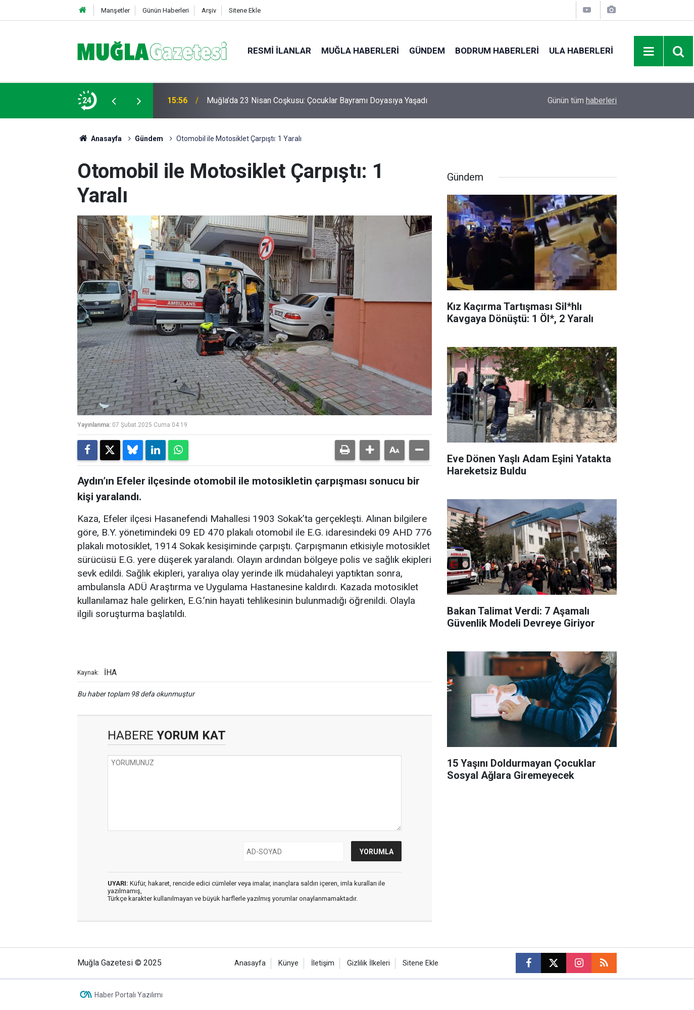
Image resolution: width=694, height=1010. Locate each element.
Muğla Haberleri (360, 51)
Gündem (427, 51)
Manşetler (115, 10)
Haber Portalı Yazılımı (128, 995)
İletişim (322, 963)
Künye (288, 963)
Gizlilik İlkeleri (368, 963)
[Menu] (649, 51)
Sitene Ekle (245, 10)
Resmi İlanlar (279, 51)
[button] (370, 450)
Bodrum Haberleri (497, 51)
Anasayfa (99, 139)
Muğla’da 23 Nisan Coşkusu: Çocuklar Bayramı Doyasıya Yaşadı (317, 100)
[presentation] (113, 101)
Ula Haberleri (581, 51)
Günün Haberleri (165, 10)
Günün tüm (582, 100)
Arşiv (209, 10)
